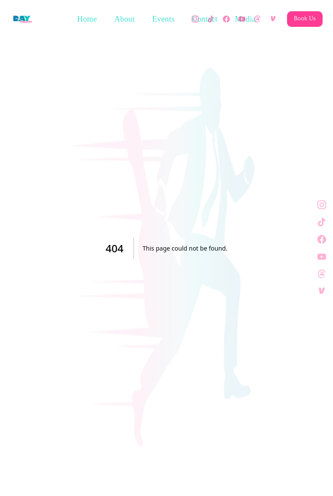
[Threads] (257, 19)
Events (163, 19)
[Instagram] (195, 19)
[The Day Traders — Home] (22, 19)
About (124, 19)
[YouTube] (242, 19)
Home (87, 19)
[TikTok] (211, 19)
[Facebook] (226, 19)
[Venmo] (273, 19)
